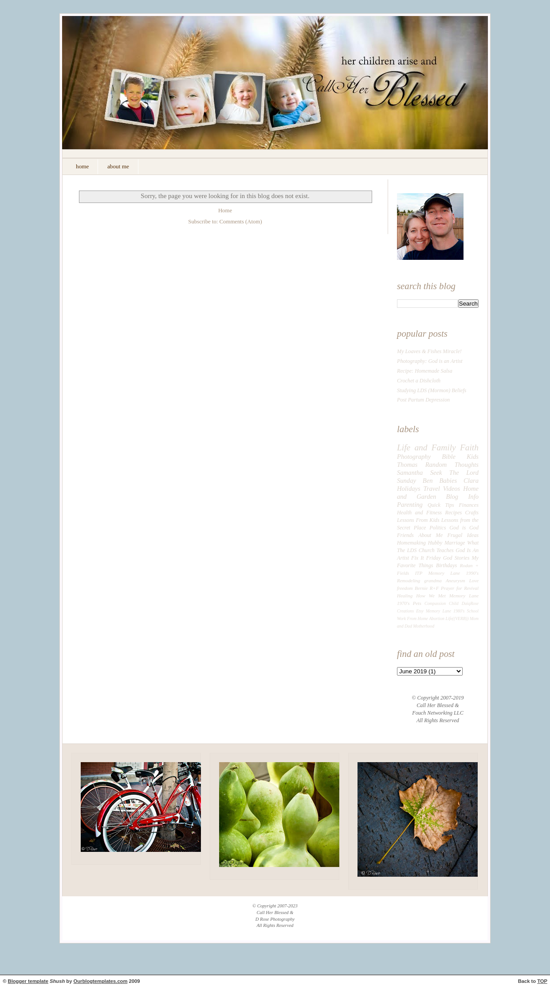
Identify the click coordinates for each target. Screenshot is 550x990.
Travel (432, 488)
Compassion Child (441, 603)
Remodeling (408, 580)
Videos (451, 488)
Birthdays (446, 565)
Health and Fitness (419, 512)
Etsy (420, 610)
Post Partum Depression (423, 400)
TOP (542, 981)
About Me (430, 535)
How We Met (431, 595)
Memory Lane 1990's (453, 573)
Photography (414, 456)
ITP (418, 573)
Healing (404, 595)
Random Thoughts (452, 464)
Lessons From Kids (418, 520)
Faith (469, 447)
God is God (464, 528)
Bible (449, 456)
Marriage (454, 543)
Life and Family (426, 447)
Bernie (421, 588)
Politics (437, 528)
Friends (405, 535)
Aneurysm (455, 580)
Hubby (435, 543)
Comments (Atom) (241, 222)
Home (225, 210)
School (473, 610)
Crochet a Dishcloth (418, 381)
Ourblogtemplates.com (101, 981)
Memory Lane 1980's (445, 610)
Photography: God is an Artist (430, 361)
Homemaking (411, 543)
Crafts (472, 512)
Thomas (407, 464)
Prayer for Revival (460, 588)
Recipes (453, 512)
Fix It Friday (426, 558)
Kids (473, 456)
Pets (417, 603)
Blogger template (28, 981)
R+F (434, 588)
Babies (448, 480)
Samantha (410, 472)
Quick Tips (441, 505)
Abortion (436, 618)
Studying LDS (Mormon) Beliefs (431, 390)
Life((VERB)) (457, 618)
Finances (469, 505)
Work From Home (412, 618)
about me (118, 166)
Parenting (410, 504)
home (82, 166)
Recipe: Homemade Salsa (424, 371)
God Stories (456, 558)
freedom (404, 588)
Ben (428, 480)
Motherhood (423, 626)
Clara (471, 480)
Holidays (408, 488)
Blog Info (462, 496)
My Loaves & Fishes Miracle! (429, 351)
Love (474, 580)
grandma (433, 580)
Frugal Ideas (463, 535)
